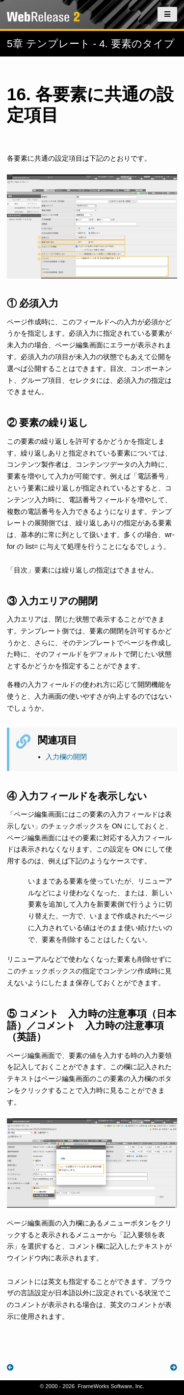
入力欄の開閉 (66, 757)
